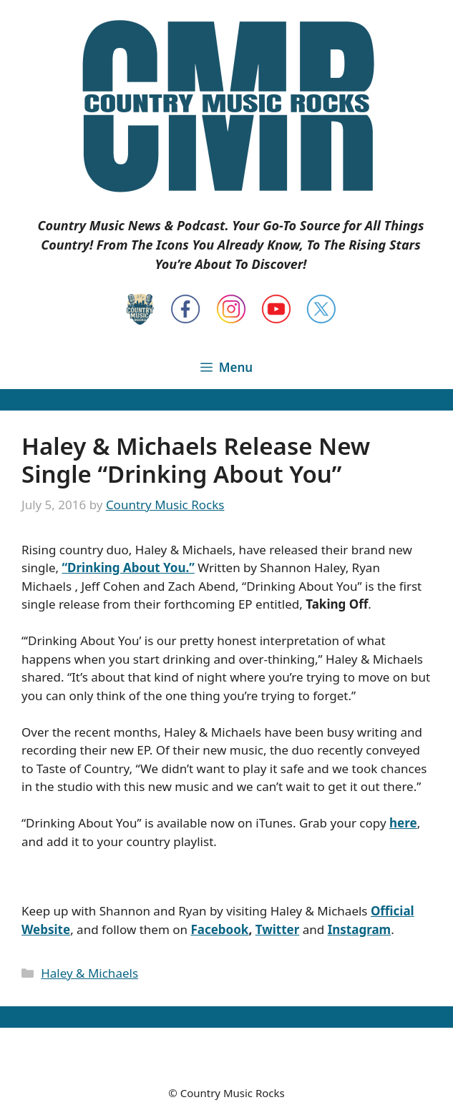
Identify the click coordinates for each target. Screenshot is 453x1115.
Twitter (277, 929)
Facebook (219, 929)
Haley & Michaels (89, 973)
